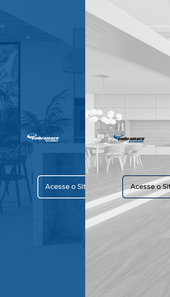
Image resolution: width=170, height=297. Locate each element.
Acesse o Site (67, 187)
